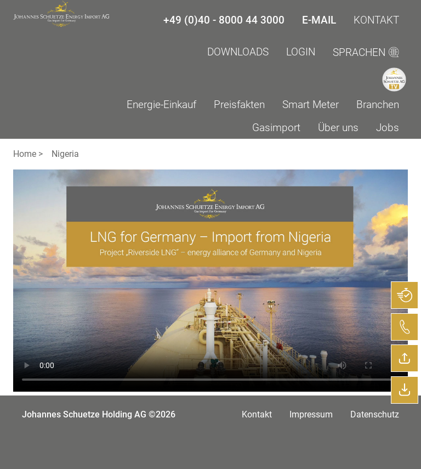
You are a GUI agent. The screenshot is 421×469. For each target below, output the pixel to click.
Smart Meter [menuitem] (310, 104)
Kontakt (376, 20)
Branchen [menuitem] (377, 104)
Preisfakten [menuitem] (239, 104)
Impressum (311, 414)
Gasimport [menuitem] (276, 127)
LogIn (300, 52)
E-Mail (319, 20)
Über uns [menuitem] (338, 127)
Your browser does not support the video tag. (210, 280)
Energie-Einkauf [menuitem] (161, 104)
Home (24, 154)
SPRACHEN (366, 52)
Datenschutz (374, 414)
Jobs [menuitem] (387, 127)
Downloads (238, 52)
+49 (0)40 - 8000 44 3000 (224, 20)
